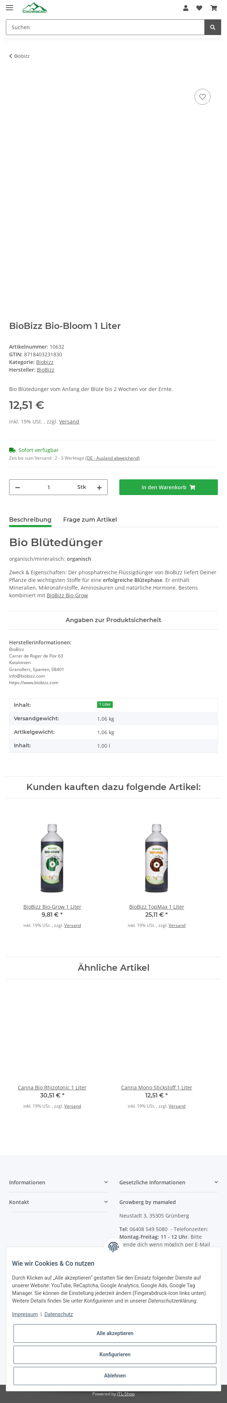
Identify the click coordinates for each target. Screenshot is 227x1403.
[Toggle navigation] (9, 4)
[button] (185, 8)
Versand (69, 421)
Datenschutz (59, 1314)
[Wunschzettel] (199, 8)
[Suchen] (105, 27)
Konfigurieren (114, 1354)
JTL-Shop (126, 1394)
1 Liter (105, 704)
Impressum (25, 1314)
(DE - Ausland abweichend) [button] (112, 458)
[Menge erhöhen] (99, 487)
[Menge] (48, 487)
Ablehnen (115, 1376)
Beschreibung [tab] (30, 519)
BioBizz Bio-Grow (67, 595)
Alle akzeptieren (114, 1333)
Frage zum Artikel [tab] (90, 519)
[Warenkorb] (214, 8)
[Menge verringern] (17, 487)
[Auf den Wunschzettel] (203, 97)
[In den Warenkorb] (15, 79)
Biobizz (45, 362)
